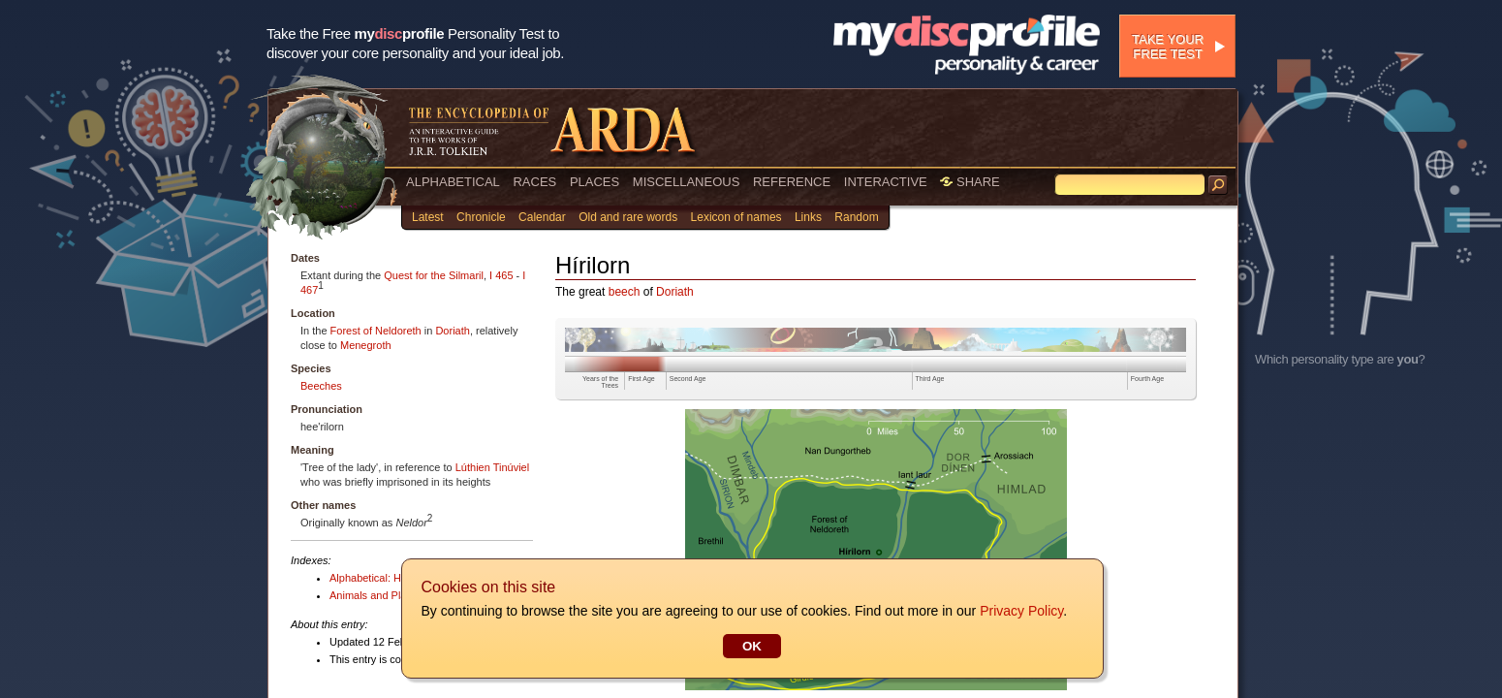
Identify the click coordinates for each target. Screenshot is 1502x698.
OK (751, 646)
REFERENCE (791, 181)
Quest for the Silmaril (434, 275)
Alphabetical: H (365, 578)
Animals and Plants (375, 595)
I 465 (501, 275)
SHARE (969, 181)
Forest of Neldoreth (376, 330)
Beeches (321, 386)
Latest (428, 217)
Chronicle (481, 217)
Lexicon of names (736, 217)
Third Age (930, 378)
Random (856, 217)
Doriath (452, 330)
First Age (641, 378)
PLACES (594, 181)
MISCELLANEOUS (686, 181)
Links (808, 217)
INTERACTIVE (885, 181)
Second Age (688, 378)
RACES (534, 181)
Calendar (542, 217)
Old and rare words (628, 217)
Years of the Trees (600, 382)
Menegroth (365, 345)
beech (625, 292)
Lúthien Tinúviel (492, 467)
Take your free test (1168, 46)
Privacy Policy (1020, 611)
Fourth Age (1147, 378)
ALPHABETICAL (453, 181)
